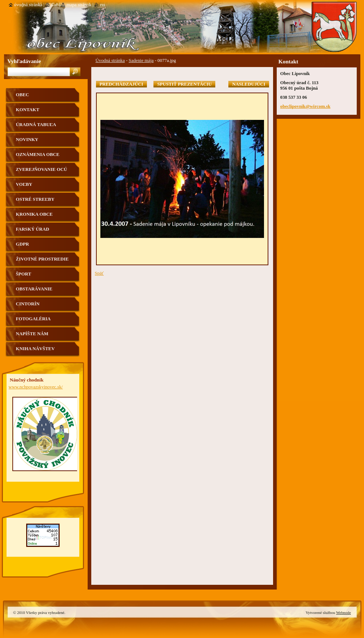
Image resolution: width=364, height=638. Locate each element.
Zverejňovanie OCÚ (41, 169)
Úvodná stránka (110, 60)
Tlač (54, 4)
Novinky (27, 139)
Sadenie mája (141, 60)
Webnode (343, 612)
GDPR (22, 244)
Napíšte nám (32, 333)
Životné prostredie (42, 259)
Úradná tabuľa (36, 124)
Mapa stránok (79, 4)
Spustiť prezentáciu (184, 84)
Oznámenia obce (38, 154)
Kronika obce (34, 214)
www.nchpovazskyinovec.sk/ (36, 387)
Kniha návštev (35, 348)
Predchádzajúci (121, 84)
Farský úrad (32, 229)
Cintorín (28, 303)
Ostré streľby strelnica (35, 202)
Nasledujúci (248, 84)
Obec (22, 94)
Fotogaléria (33, 318)
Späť (99, 273)
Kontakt (27, 109)
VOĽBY (24, 184)
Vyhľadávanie (24, 61)
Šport (23, 274)
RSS (102, 4)
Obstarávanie (34, 288)
